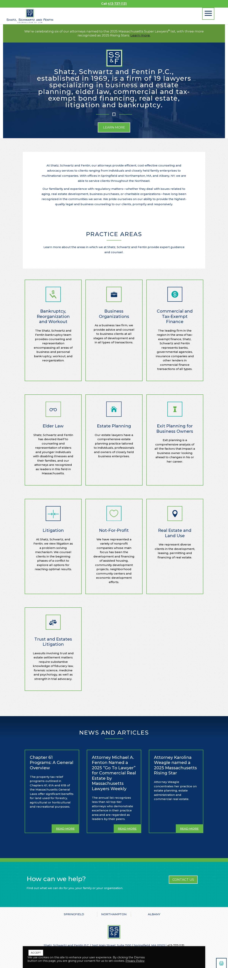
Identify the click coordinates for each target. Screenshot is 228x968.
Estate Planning (114, 426)
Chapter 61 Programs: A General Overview (51, 762)
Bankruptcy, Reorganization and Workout (53, 316)
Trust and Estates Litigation (53, 642)
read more (65, 828)
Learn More (114, 127)
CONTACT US (183, 879)
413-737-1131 (117, 4)
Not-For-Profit (114, 530)
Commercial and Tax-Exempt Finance (175, 316)
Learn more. (140, 35)
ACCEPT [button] (36, 952)
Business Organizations (114, 314)
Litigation (53, 530)
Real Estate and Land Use (174, 533)
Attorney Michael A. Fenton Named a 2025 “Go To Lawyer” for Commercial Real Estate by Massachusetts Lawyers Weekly (114, 773)
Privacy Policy (134, 960)
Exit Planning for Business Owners (174, 428)
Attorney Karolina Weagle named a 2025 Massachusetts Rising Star (175, 765)
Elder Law (53, 426)
